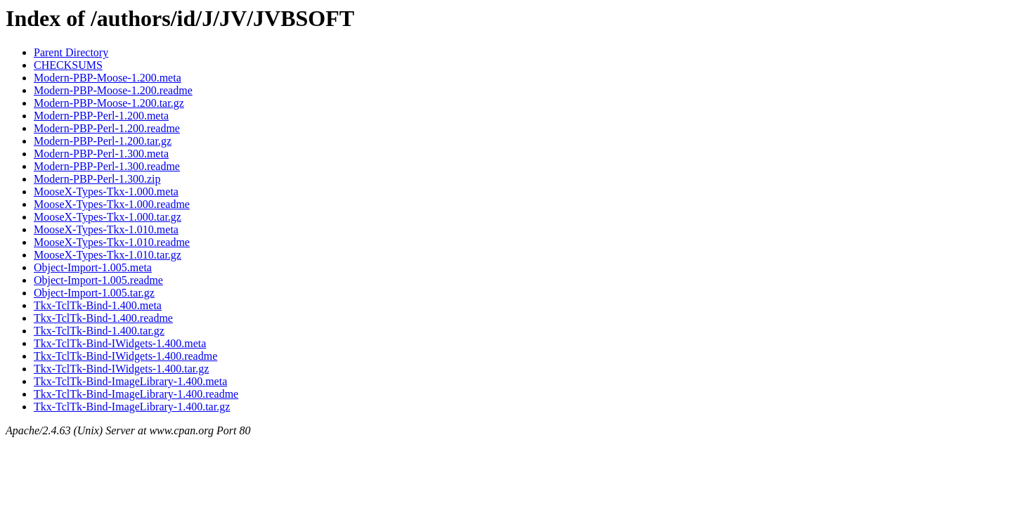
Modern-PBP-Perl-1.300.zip (97, 179)
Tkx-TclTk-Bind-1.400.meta (98, 305)
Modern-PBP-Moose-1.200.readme (113, 90)
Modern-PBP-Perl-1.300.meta (101, 154)
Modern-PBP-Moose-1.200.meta (107, 78)
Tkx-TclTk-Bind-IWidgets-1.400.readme (125, 356)
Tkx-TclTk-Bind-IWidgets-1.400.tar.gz (121, 369)
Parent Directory (71, 52)
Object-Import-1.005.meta (93, 267)
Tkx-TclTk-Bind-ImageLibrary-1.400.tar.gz (132, 407)
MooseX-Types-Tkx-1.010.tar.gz (107, 255)
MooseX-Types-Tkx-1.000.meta (106, 191)
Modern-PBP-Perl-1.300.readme (107, 166)
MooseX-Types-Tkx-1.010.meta (106, 229)
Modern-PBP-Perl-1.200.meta (101, 116)
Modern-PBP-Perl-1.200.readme (107, 128)
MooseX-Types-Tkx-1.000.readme (112, 204)
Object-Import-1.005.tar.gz (94, 293)
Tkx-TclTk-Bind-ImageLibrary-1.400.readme (136, 394)
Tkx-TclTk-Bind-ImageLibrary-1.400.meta (130, 381)
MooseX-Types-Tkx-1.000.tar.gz (107, 217)
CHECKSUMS (68, 65)
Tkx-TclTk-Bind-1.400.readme (103, 318)
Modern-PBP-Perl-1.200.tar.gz (102, 141)
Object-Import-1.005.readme (98, 280)
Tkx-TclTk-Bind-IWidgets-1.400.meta (120, 343)
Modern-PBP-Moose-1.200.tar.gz (109, 103)
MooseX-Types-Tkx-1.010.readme (112, 242)
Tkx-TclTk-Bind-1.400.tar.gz (99, 331)
